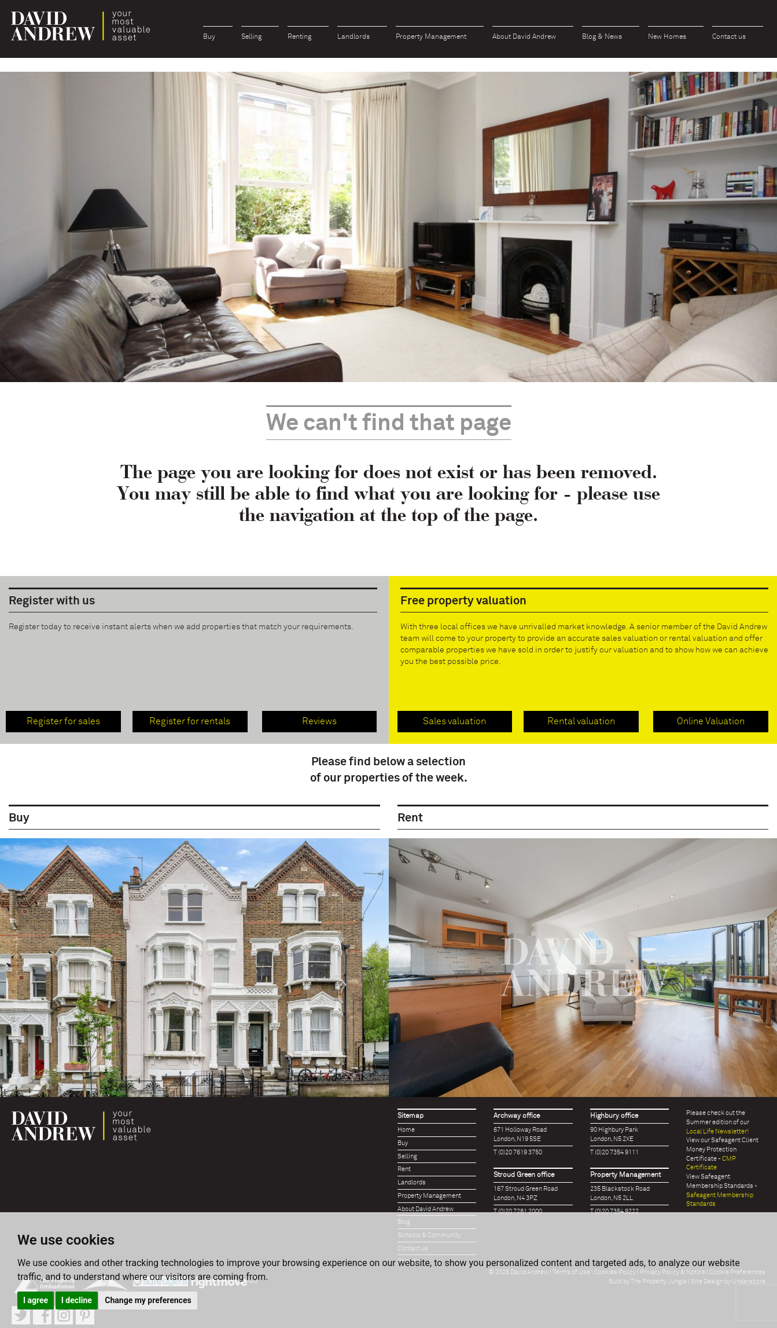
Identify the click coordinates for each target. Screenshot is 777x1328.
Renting (299, 37)
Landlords (353, 37)
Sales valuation (454, 721)
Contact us (729, 37)
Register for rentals (189, 721)
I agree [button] (35, 1300)
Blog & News (602, 37)
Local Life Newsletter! (717, 1131)
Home (406, 1130)
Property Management (431, 37)
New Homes (667, 37)
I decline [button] (76, 1300)
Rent (404, 1169)
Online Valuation (711, 721)
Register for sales (63, 721)
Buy (209, 37)
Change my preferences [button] (148, 1300)
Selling (251, 37)
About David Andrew (524, 37)
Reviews (319, 721)
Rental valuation (581, 721)
